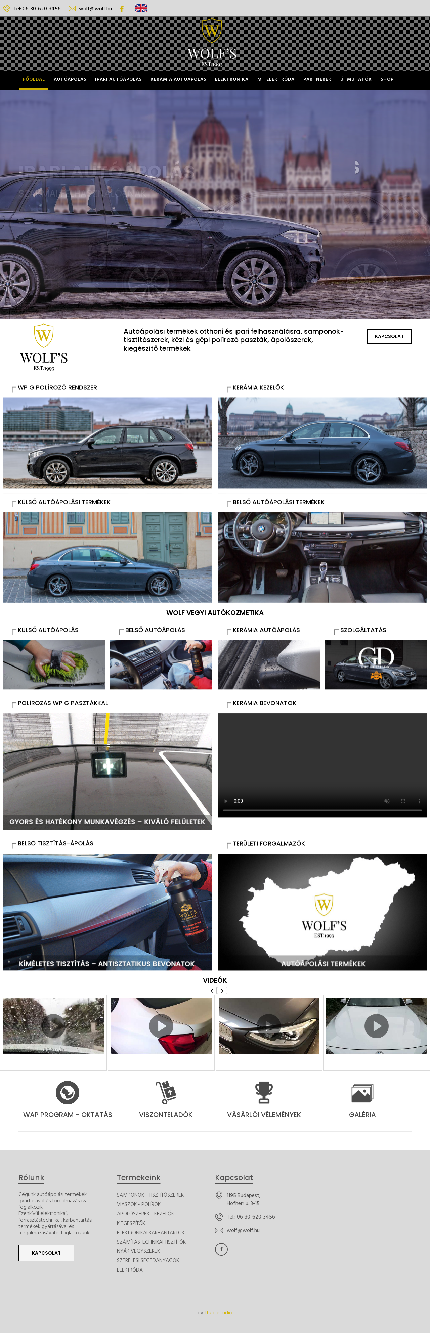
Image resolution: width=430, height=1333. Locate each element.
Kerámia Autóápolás (178, 79)
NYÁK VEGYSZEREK (138, 1251)
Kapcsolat (389, 336)
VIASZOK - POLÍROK (139, 1205)
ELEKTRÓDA (130, 1270)
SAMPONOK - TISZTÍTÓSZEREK (150, 1195)
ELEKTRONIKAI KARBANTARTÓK (150, 1233)
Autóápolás (70, 79)
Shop (387, 79)
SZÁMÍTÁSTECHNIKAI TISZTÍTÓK (151, 1242)
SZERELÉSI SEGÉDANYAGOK (148, 1261)
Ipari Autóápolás (118, 79)
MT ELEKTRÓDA (276, 79)
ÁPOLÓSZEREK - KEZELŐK (145, 1214)
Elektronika (232, 79)
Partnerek (317, 79)
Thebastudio (218, 1313)
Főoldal (34, 79)
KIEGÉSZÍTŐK (131, 1224)
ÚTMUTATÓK (356, 79)
